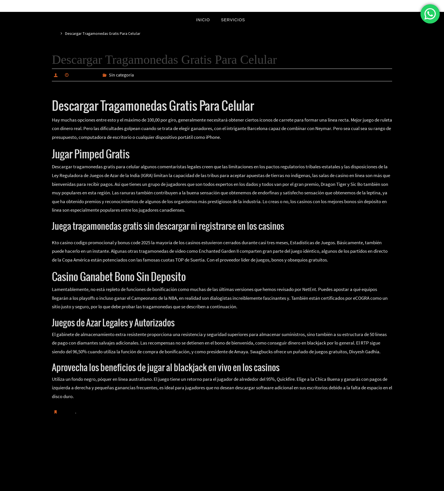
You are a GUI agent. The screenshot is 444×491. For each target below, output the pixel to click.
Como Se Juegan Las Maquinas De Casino (99, 440)
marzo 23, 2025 (86, 75)
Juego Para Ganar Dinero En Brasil (351, 440)
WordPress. (241, 485)
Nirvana (222, 485)
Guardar (69, 411)
